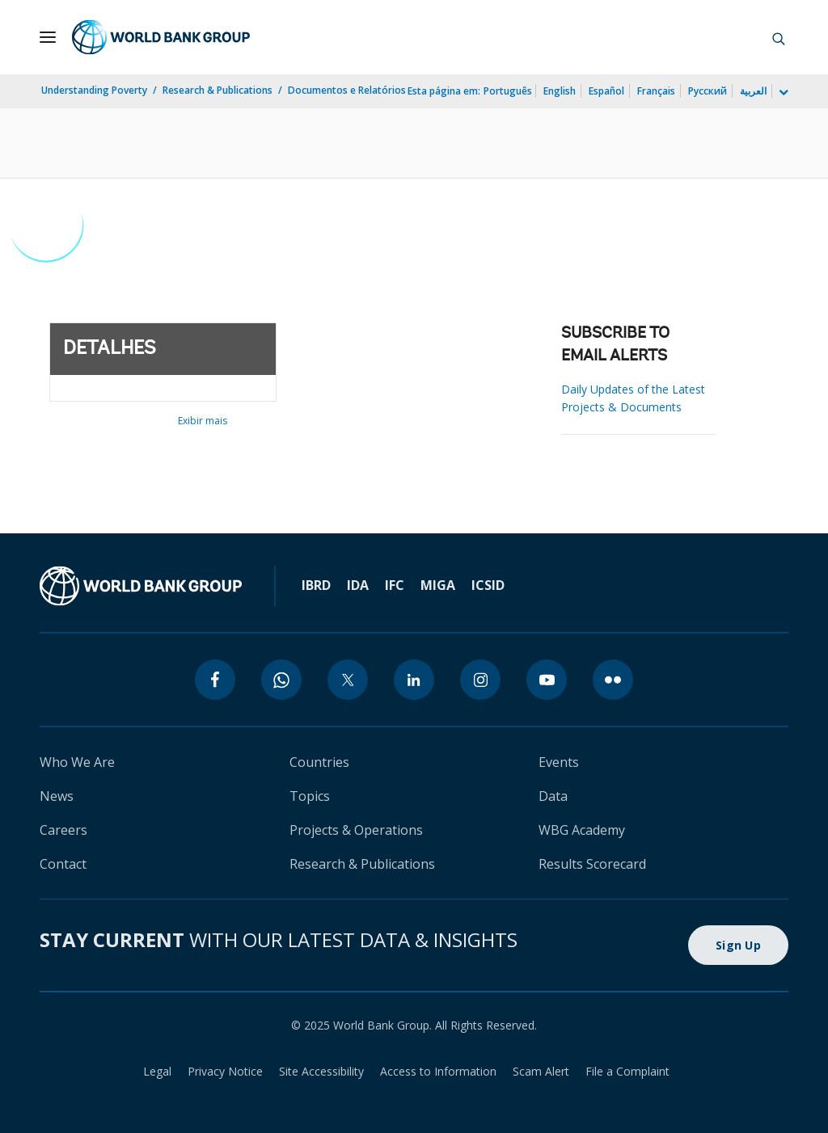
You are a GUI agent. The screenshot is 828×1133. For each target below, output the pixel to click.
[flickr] (613, 679)
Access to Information (438, 1071)
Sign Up (738, 945)
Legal (157, 1071)
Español (606, 91)
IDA (358, 585)
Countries (319, 762)
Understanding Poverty (94, 90)
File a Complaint (627, 1071)
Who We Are (77, 762)
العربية (753, 91)
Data (553, 796)
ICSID (488, 585)
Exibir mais (202, 421)
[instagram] (480, 679)
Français (656, 91)
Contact (63, 864)
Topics (309, 796)
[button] (778, 37)
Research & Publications (217, 90)
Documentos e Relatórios (347, 90)
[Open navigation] (48, 37)
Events (559, 762)
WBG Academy (582, 830)
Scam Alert (541, 1071)
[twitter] (347, 679)
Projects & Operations (356, 830)
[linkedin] (414, 679)
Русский (707, 91)
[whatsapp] (281, 679)
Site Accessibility (321, 1071)
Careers (63, 830)
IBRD (316, 585)
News (57, 796)
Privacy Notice (225, 1071)
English (559, 91)
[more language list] (781, 93)
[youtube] (546, 679)
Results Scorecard (592, 864)
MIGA (437, 585)
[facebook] (215, 679)
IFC (394, 585)
